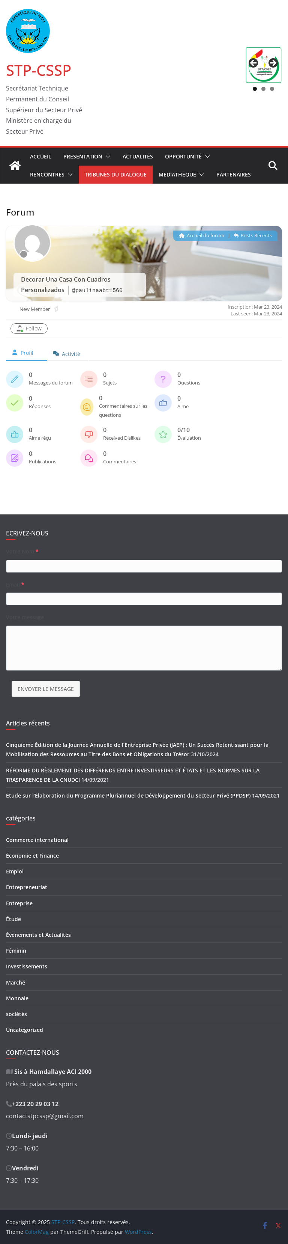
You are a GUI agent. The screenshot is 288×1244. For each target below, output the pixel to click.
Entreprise (19, 903)
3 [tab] (272, 89)
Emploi (15, 871)
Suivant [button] (272, 63)
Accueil (40, 156)
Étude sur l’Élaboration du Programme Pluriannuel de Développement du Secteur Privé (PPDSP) (128, 795)
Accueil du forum (201, 235)
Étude (13, 919)
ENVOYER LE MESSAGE (46, 688)
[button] (106, 156)
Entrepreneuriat (26, 887)
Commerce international (37, 839)
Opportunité (183, 156)
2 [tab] (263, 89)
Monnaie (17, 998)
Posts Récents (253, 235)
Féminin (16, 950)
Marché (15, 982)
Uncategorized (24, 1029)
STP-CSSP (38, 70)
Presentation (82, 156)
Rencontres (47, 174)
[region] (263, 65)
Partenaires (233, 174)
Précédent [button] (254, 63)
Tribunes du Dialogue (116, 174)
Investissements (26, 966)
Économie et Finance (32, 855)
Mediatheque (177, 174)
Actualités (138, 156)
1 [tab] (255, 89)
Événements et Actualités (38, 934)
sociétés (16, 1014)
